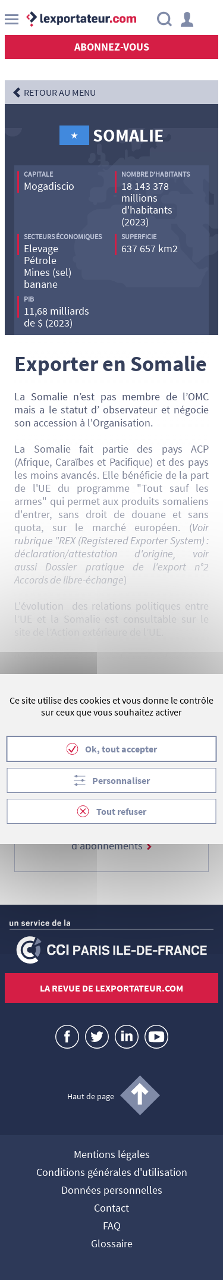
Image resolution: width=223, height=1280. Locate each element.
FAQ (112, 1226)
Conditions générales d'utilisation (111, 1173)
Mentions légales (112, 1155)
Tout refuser (121, 811)
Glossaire (112, 1244)
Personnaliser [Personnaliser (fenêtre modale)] (121, 780)
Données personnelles (111, 1191)
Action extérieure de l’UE (106, 632)
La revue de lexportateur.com (111, 988)
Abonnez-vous (111, 47)
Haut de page (90, 1096)
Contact (111, 1209)
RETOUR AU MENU (60, 92)
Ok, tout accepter (121, 749)
